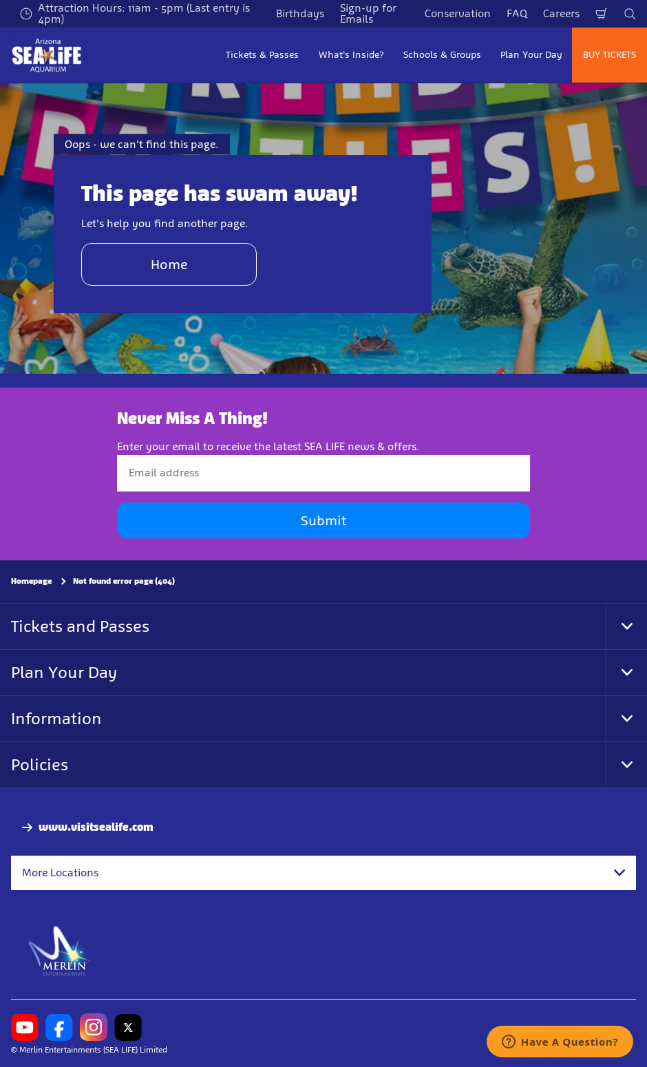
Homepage (31, 581)
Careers (561, 13)
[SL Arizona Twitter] (128, 1027)
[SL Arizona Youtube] (25, 1027)
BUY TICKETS (609, 55)
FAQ (517, 13)
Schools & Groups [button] (442, 55)
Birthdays (300, 13)
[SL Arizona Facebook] (59, 1027)
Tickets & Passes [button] (262, 55)
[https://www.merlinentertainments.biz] (59, 950)
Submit (323, 520)
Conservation (458, 13)
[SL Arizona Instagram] (93, 1027)
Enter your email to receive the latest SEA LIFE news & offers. (268, 446)
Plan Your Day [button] (531, 55)
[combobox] (323, 873)
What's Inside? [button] (351, 55)
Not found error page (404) (124, 581)
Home (169, 264)
